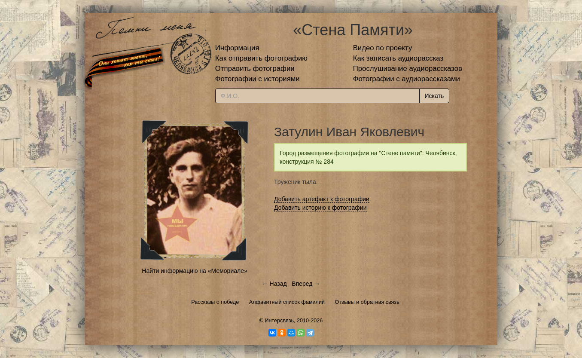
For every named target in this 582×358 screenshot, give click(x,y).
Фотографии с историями (257, 79)
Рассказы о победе (215, 302)
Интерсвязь (279, 321)
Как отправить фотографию (261, 58)
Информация (237, 48)
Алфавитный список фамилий (287, 302)
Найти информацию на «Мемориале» (194, 270)
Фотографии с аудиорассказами (406, 79)
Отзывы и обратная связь (367, 302)
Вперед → (306, 283)
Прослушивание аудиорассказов (407, 68)
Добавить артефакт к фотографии (321, 199)
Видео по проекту (382, 48)
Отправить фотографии (255, 68)
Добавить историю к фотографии (320, 207)
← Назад (274, 283)
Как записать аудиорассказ (398, 58)
